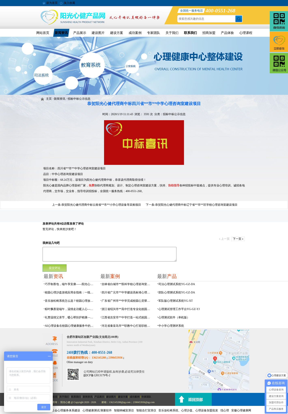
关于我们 (171, 33)
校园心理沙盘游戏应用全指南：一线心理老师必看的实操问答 (70, 292)
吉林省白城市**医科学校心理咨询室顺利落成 (127, 284)
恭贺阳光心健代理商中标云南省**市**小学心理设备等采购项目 (101, 204)
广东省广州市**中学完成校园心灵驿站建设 (127, 300)
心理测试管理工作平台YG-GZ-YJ (179, 309)
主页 (49, 98)
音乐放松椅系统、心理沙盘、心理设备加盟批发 (188, 410)
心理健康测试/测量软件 (97, 410)
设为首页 (52, 2)
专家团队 (153, 33)
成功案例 (135, 33)
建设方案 (116, 33)
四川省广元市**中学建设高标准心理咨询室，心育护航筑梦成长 (127, 292)
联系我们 (190, 33)
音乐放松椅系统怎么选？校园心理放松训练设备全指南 (70, 300)
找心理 (224, 410)
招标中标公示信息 (79, 98)
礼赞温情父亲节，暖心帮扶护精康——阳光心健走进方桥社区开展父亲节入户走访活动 (70, 317)
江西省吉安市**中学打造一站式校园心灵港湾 (127, 317)
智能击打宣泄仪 (146, 410)
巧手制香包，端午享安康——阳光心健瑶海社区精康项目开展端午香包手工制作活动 (70, 284)
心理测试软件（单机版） (174, 317)
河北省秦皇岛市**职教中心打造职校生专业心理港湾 (127, 325)
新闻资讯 (61, 33)
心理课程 (245, 33)
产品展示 (79, 33)
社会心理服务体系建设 (66, 410)
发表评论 (48, 223)
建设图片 (98, 33)
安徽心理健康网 (241, 410)
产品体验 (227, 33)
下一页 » (238, 238)
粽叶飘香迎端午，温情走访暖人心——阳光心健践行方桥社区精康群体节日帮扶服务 (70, 309)
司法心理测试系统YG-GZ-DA (176, 284)
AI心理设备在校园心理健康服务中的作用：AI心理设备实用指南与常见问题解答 (70, 325)
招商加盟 (208, 33)
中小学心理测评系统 (171, 325)
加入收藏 (69, 2)
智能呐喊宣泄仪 (124, 410)
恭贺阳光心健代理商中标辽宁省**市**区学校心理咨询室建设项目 (196, 204)
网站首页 (42, 33)
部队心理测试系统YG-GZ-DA (176, 292)
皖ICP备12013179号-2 (97, 375)
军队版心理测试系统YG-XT (175, 300)
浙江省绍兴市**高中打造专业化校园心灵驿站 (127, 309)
